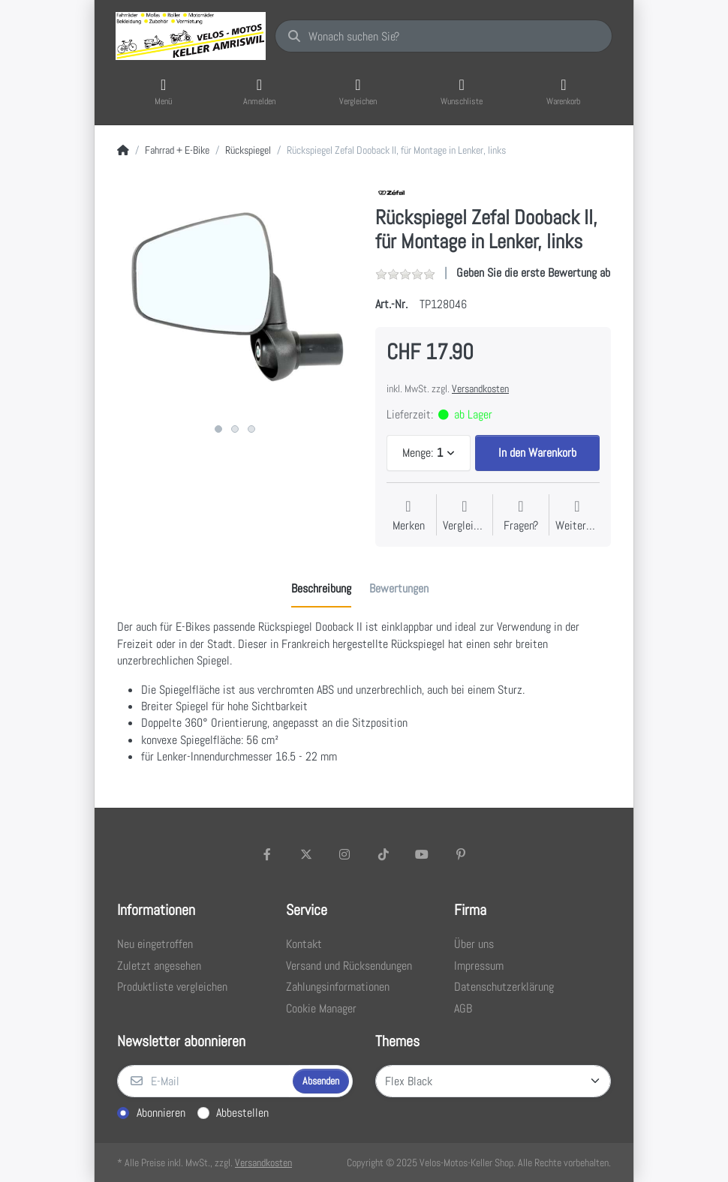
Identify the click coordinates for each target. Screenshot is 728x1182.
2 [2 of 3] (235, 429)
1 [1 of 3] (218, 429)
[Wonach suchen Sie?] (443, 36)
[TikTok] (383, 854)
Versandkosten (480, 388)
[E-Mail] (203, 1081)
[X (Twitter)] (306, 854)
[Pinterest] (460, 854)
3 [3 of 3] (251, 429)
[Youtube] (422, 854)
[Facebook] (267, 854)
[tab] (321, 589)
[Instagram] (344, 854)
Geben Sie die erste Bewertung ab (533, 272)
